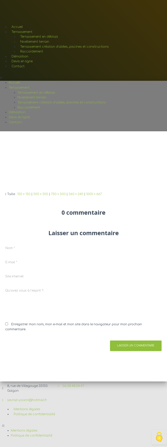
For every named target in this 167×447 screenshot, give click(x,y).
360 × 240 (75, 194)
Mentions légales (27, 409)
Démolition (20, 56)
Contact (18, 66)
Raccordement (31, 51)
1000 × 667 (94, 194)
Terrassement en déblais (39, 36)
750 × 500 (58, 194)
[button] (83, 78)
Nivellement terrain (34, 41)
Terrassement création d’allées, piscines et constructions (64, 46)
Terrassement (22, 32)
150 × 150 (23, 194)
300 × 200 (40, 194)
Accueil (17, 27)
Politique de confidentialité (34, 414)
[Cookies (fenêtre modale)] (159, 437)
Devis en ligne (22, 61)
